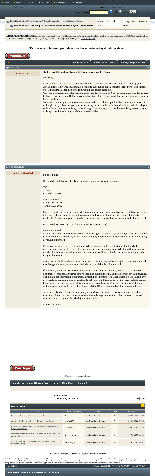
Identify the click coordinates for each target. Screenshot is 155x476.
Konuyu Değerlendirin (134, 62)
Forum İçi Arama (146, 12)
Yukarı (12, 465)
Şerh (30, 2)
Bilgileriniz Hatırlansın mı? (136, 21)
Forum (19, 2)
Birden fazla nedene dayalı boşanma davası (29, 416)
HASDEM (77, 2)
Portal (6, 2)
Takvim (51, 7)
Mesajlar (108, 7)
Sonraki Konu (84, 376)
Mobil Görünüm (140, 466)
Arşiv (29, 472)
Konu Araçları (82, 62)
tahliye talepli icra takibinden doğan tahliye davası (32, 421)
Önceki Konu (70, 376)
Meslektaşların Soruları (73, 21)
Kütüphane (44, 2)
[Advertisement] (72, 138)
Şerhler (117, 7)
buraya (97, 459)
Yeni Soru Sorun (88, 38)
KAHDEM (61, 2)
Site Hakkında (39, 472)
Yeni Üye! (18, 7)
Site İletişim (53, 472)
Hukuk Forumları (52, 21)
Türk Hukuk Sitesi (16, 472)
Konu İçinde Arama (106, 62)
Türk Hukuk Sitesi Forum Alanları (26, 21)
